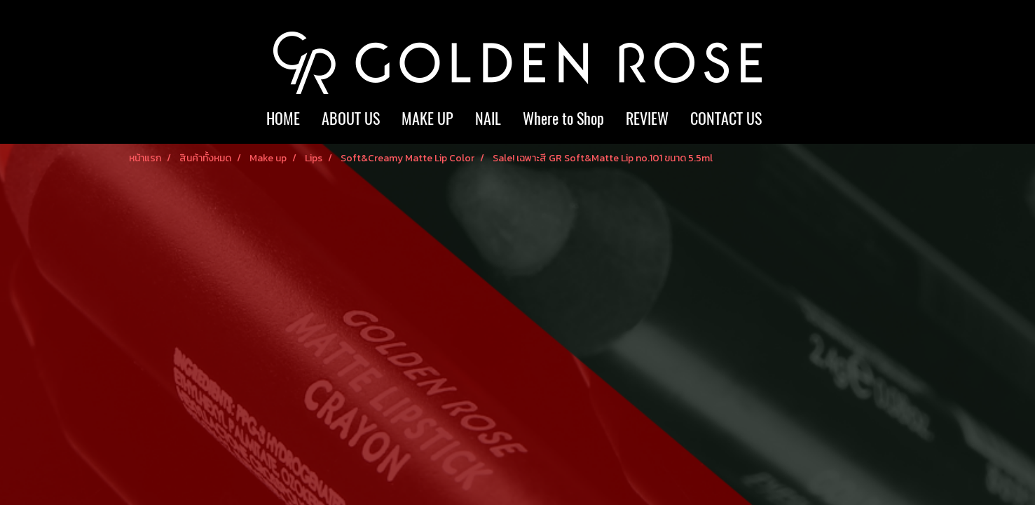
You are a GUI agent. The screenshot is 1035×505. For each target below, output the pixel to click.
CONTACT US (726, 118)
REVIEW (647, 118)
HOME (283, 118)
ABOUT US (351, 118)
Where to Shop (563, 118)
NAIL (488, 118)
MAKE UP (427, 118)
